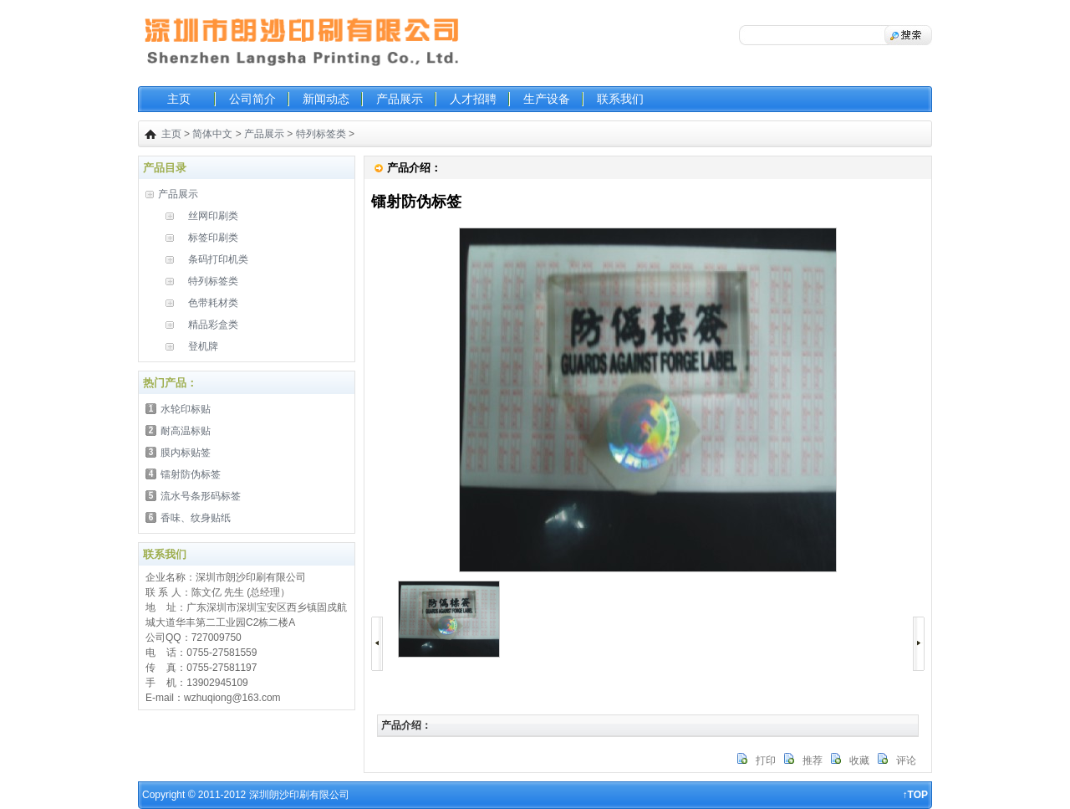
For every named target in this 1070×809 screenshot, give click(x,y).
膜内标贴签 (185, 452)
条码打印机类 (218, 259)
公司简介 (252, 98)
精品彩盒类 (213, 324)
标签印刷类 (213, 237)
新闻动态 (326, 98)
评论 (906, 760)
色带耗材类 (213, 303)
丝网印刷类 (213, 216)
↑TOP (915, 795)
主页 (179, 98)
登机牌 (203, 346)
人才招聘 (473, 98)
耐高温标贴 (185, 431)
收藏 (859, 760)
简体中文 (212, 134)
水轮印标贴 (185, 409)
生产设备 (546, 98)
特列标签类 (321, 134)
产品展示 (399, 98)
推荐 (812, 760)
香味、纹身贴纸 (195, 518)
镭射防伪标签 (190, 474)
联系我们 (620, 98)
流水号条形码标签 (200, 496)
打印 (766, 760)
